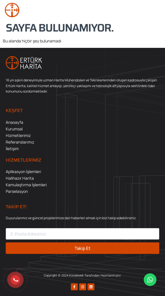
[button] (155, 10)
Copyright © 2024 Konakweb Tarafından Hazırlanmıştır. (82, 275)
